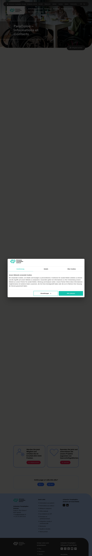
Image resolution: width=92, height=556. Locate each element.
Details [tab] (46, 269)
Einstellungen (46, 293)
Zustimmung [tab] (20, 269)
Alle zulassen (71, 293)
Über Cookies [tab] (71, 269)
